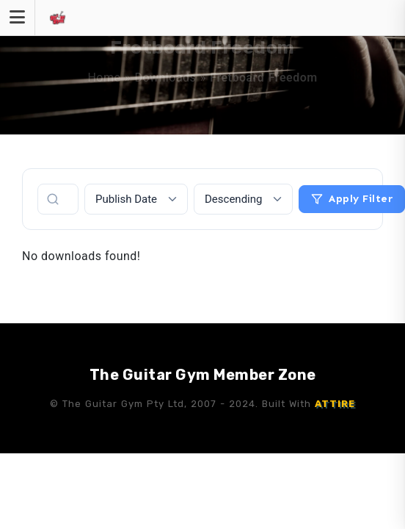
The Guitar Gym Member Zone (203, 375)
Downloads (165, 77)
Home (103, 77)
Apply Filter (352, 198)
